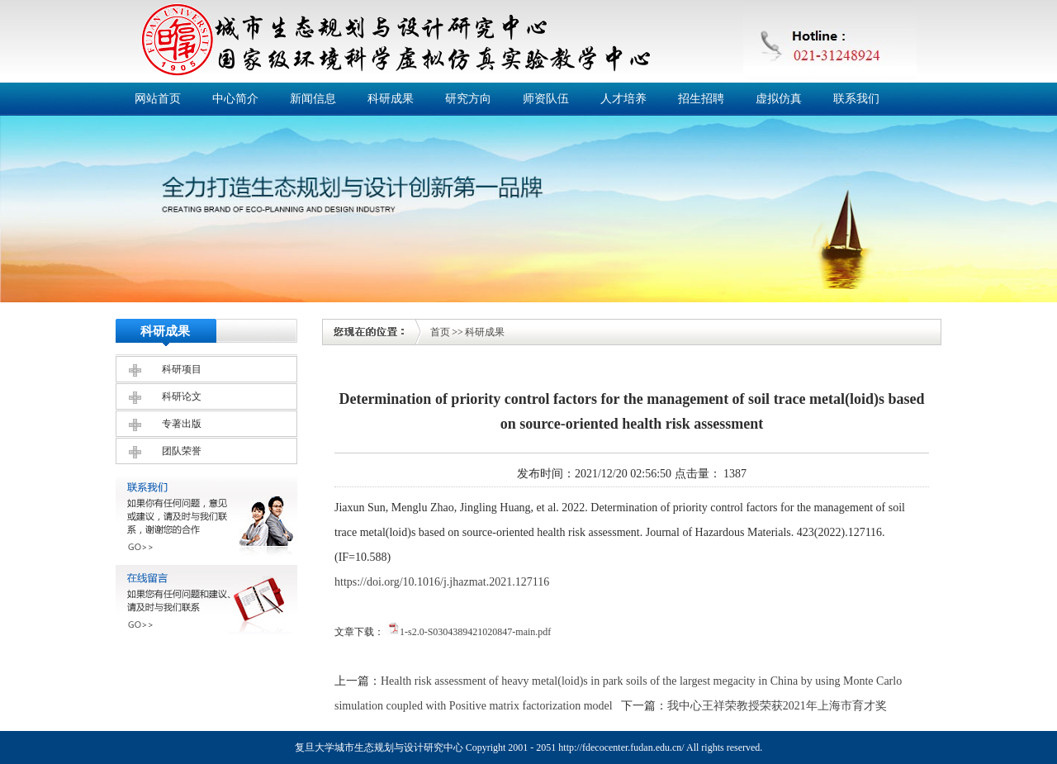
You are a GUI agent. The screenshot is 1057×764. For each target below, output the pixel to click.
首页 (440, 332)
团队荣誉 (181, 451)
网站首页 (158, 99)
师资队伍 (546, 99)
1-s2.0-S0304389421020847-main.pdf (475, 632)
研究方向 (468, 99)
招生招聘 (701, 99)
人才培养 (623, 99)
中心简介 (235, 99)
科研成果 (390, 99)
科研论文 (181, 396)
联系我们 (856, 99)
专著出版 (181, 423)
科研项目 (181, 369)
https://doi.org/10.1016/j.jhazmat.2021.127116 (441, 582)
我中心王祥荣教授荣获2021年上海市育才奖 (777, 706)
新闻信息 (313, 99)
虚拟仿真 (779, 99)
